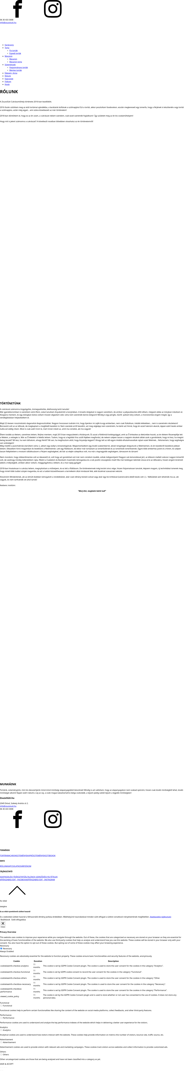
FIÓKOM (27, 866)
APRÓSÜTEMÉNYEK (36, 855)
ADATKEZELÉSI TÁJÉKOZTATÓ (12, 877)
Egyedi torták (15, 53)
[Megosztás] (2, 1067)
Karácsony (9, 45)
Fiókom (8, 81)
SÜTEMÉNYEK (22, 855)
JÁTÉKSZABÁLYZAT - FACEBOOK (13, 879)
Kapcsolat (9, 78)
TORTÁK (3, 855)
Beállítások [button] (5, 919)
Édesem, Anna (11, 73)
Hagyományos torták (18, 67)
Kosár (7, 84)
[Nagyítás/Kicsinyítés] (6, 1067)
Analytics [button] (4, 1027)
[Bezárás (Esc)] (0, 1067)
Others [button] (3, 1051)
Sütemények (10, 64)
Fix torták (13, 50)
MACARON (11, 855)
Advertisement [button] (6, 1039)
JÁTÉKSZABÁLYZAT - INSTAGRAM (41, 879)
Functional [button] (4, 1003)
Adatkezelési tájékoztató (160, 917)
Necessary (7, 948)
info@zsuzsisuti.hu (8, 22)
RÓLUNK (4, 866)
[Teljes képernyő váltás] (4, 1067)
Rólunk (8, 76)
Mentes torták (15, 70)
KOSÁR (21, 866)
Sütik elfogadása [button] (18, 919)
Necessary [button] (4, 945)
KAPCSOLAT (13, 866)
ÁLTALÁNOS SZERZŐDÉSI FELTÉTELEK (41, 877)
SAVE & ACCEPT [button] (6, 1064)
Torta (7, 47)
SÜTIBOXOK (50, 855)
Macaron (8, 56)
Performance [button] (6, 1015)
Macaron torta (15, 62)
